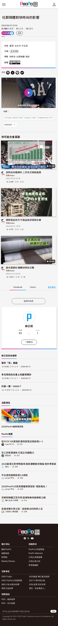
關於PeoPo (6, 549)
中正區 (25, 46)
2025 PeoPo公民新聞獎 (11, 580)
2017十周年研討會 (37, 580)
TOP (53, 611)
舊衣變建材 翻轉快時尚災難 (20, 267)
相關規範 (5, 553)
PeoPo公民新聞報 (36, 549)
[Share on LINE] (17, 72)
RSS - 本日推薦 (8, 603)
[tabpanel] (28, 294)
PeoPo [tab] (33, 287)
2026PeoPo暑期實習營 (12, 426)
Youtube (32, 538)
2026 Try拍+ (6, 577)
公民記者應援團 (35, 557)
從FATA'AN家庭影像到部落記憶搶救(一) (22, 441)
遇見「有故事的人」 (38, 588)
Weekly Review (8, 561)
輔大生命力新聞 (11, 500)
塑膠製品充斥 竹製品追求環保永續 (23, 219)
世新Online (10, 175)
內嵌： (6, 111)
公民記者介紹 (34, 561)
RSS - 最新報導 (8, 599)
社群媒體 (20, 57)
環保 (27, 57)
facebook (25, 538)
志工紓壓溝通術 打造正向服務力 (17, 452)
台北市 (18, 46)
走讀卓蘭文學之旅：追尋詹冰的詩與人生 (22, 508)
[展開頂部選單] (54, 4)
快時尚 (12, 57)
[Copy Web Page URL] (22, 72)
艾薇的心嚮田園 (11, 512)
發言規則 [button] (52, 287)
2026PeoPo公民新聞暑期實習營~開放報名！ (24, 486)
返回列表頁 (28, 301)
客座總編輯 (33, 565)
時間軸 (4, 557)
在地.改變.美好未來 (37, 584)
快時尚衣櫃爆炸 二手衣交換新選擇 (23, 172)
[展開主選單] (3, 4)
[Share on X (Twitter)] (12, 72)
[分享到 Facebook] (8, 72)
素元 (7, 467)
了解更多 (29, 342)
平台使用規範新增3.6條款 (14, 475)
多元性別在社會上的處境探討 (16, 374)
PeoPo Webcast (36, 553)
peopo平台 (9, 478)
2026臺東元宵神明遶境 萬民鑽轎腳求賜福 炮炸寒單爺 (28, 463)
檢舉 (19, 33)
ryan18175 (9, 444)
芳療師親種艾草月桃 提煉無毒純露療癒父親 (23, 497)
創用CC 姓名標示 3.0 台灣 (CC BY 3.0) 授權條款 (15, 62)
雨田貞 (8, 455)
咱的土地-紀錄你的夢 (10, 584)
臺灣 (12, 46)
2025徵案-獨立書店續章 (39, 577)
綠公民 (29, 326)
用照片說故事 (7, 588)
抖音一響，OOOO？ (11, 386)
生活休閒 (14, 51)
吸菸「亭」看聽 (9, 363)
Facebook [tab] (17, 287)
